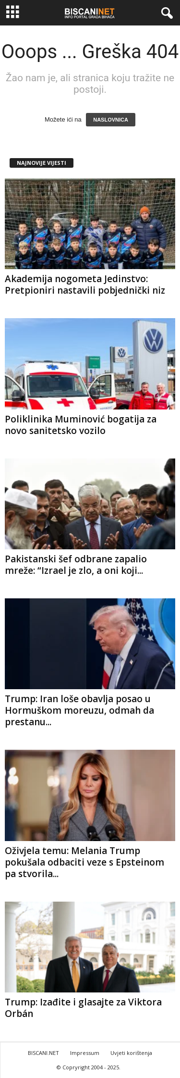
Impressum (84, 1052)
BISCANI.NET (43, 1052)
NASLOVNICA (110, 120)
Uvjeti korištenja (131, 1052)
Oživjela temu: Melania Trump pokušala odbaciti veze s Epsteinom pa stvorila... (84, 862)
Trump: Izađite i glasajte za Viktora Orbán (83, 1008)
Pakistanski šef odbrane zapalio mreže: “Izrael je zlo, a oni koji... (76, 565)
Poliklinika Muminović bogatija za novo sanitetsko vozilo (80, 425)
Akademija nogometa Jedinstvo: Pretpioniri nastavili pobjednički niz (85, 285)
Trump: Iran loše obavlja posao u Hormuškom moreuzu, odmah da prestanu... (79, 710)
